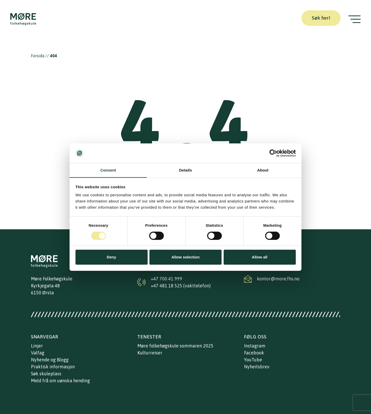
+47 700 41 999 (166, 278)
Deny (111, 257)
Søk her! (321, 18)
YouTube (253, 359)
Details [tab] (185, 170)
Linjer (37, 345)
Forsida (37, 55)
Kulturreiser (149, 352)
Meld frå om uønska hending (60, 380)
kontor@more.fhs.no (278, 278)
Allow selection (185, 257)
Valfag (37, 352)
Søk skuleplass (46, 373)
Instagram (254, 345)
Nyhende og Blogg (50, 359)
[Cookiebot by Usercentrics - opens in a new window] (273, 153)
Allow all (259, 257)
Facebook (254, 352)
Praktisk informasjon (53, 366)
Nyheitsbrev (256, 366)
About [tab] (262, 170)
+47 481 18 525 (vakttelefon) (181, 285)
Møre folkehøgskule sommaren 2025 (175, 345)
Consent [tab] (108, 170)
